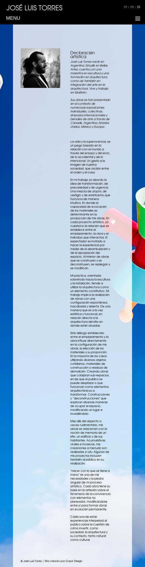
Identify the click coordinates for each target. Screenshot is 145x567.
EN (132, 7)
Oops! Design (74, 561)
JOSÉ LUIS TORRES (34, 7)
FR (125, 7)
